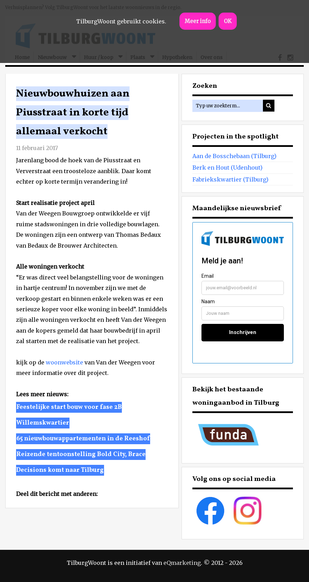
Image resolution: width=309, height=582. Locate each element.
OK (227, 21)
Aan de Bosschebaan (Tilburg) (234, 155)
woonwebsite (64, 362)
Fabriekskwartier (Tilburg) (230, 179)
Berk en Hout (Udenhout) (227, 167)
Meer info (198, 21)
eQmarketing (182, 562)
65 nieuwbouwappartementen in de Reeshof (83, 438)
